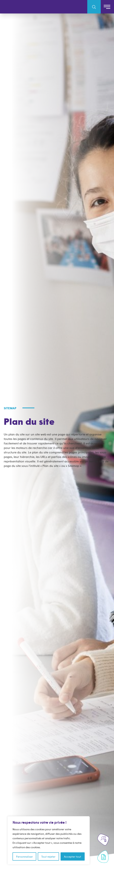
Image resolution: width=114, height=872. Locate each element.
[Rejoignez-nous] (103, 839)
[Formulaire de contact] (103, 857)
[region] (48, 840)
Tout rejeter (48, 856)
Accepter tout (72, 856)
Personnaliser (24, 856)
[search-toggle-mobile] (94, 6)
